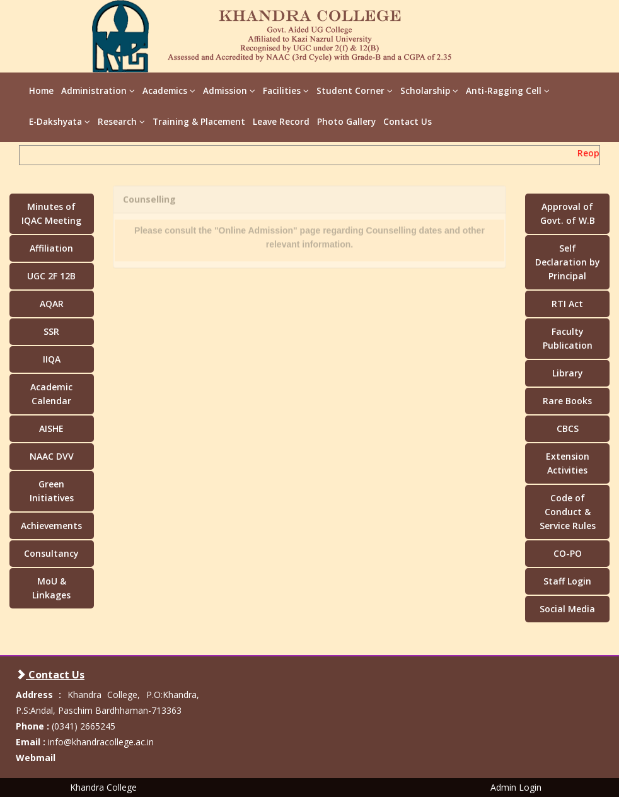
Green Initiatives (52, 491)
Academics (168, 90)
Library (567, 373)
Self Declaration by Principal (567, 262)
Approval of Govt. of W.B (567, 213)
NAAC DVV (52, 456)
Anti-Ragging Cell (508, 90)
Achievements (51, 526)
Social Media (567, 609)
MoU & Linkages (51, 588)
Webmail (35, 758)
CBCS (568, 428)
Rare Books (567, 401)
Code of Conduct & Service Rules (568, 512)
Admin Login (515, 787)
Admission (229, 90)
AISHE (51, 428)
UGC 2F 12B (51, 276)
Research (121, 121)
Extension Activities (567, 463)
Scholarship (429, 90)
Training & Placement (199, 121)
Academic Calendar (51, 394)
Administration (98, 90)
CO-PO (567, 553)
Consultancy (51, 553)
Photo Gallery (346, 121)
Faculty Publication (568, 338)
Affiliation (51, 248)
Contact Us (407, 121)
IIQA (52, 359)
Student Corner (354, 90)
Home (41, 90)
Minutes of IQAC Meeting (51, 213)
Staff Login (567, 581)
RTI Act (567, 304)
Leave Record (281, 121)
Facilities (286, 90)
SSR (51, 331)
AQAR (52, 304)
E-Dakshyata (59, 121)
